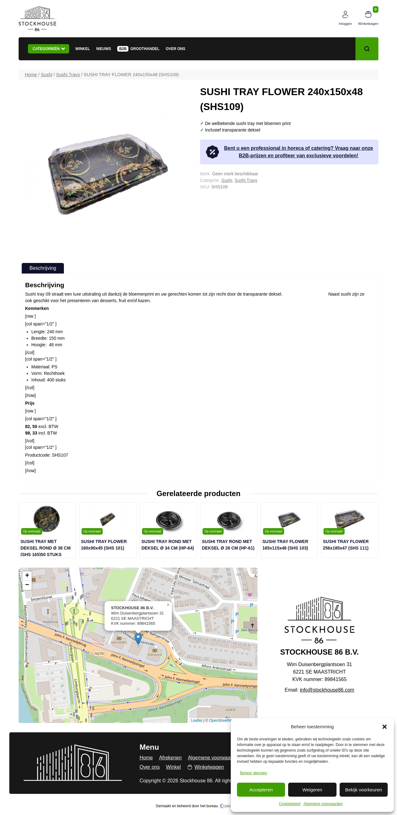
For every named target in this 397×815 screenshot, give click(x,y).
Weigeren (312, 789)
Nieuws (103, 49)
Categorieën (49, 48)
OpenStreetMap (222, 720)
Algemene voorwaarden (323, 804)
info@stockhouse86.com (327, 690)
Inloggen (345, 23)
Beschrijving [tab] (42, 268)
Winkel (82, 49)
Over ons (175, 49)
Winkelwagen (368, 23)
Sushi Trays (68, 74)
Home (31, 74)
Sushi (46, 74)
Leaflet (196, 720)
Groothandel (144, 49)
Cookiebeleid (289, 804)
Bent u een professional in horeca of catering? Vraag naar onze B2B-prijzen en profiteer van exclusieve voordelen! (289, 152)
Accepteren (261, 789)
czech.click (230, 806)
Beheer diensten (253, 773)
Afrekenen (170, 757)
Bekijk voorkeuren (363, 789)
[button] (384, 727)
